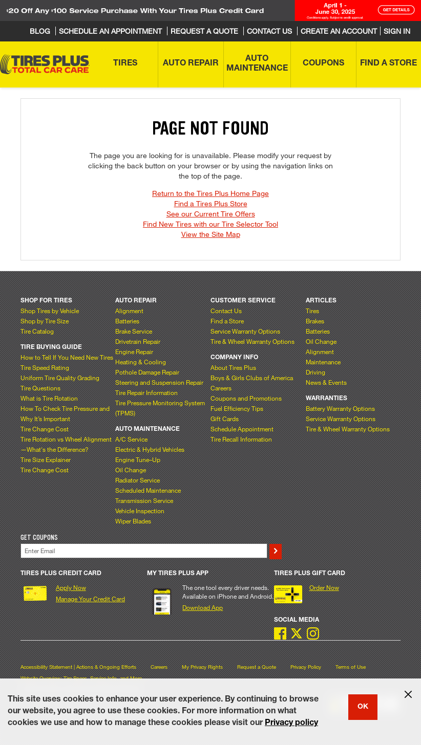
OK (362, 707)
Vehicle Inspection (139, 511)
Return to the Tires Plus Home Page (210, 193)
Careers (220, 388)
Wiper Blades (133, 521)
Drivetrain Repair (137, 341)
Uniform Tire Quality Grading (59, 378)
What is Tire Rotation (49, 398)
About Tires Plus (233, 367)
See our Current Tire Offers (210, 213)
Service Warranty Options (245, 331)
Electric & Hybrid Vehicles (149, 449)
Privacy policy (291, 723)
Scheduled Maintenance (148, 490)
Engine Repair (134, 351)
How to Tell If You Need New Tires (66, 357)
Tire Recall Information (241, 439)
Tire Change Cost (44, 429)
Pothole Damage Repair (147, 372)
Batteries (127, 321)
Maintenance (323, 362)
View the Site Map (210, 234)
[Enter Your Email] (143, 550)
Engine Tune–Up (137, 459)
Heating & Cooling (140, 362)
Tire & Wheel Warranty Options (252, 341)
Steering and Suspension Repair (159, 382)
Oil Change (130, 470)
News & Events (326, 382)
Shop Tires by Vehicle (49, 310)
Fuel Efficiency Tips (236, 408)
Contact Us (226, 310)
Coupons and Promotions (246, 398)
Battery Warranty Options (340, 408)
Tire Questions (40, 388)
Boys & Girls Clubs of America (251, 378)
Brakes (315, 321)
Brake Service (133, 331)
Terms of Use (350, 667)
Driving (315, 372)
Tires (312, 310)
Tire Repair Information (146, 392)
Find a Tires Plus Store (210, 203)
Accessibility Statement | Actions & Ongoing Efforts (78, 667)
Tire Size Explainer (45, 459)
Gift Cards (224, 418)
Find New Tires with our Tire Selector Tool (210, 224)
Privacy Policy (305, 667)
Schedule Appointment (241, 429)
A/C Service (131, 439)
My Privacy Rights (202, 667)
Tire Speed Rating (44, 367)
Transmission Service (144, 500)
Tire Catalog (37, 331)
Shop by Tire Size (44, 321)
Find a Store (227, 321)
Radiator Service (137, 480)
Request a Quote (256, 667)
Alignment (129, 310)
